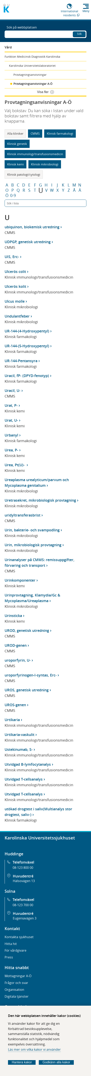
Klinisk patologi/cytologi (23, 174)
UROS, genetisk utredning (27, 690)
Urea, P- (11, 450)
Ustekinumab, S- (19, 749)
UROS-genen (15, 704)
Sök (79, 34)
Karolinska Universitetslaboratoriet (32, 66)
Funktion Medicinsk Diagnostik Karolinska (32, 56)
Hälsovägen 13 (24, 881)
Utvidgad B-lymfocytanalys (28, 764)
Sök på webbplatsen (22, 27)
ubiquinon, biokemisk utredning (32, 226)
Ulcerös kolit (15, 286)
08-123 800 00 (23, 867)
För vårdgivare (15, 950)
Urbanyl (11, 435)
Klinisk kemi (15, 164)
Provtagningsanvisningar (30, 75)
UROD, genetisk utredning (27, 630)
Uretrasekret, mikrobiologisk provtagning (40, 500)
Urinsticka (13, 615)
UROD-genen (16, 645)
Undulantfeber (17, 316)
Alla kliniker (15, 133)
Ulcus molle (15, 301)
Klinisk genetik (17, 144)
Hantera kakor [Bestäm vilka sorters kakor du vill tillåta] (22, 1062)
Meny (86, 11)
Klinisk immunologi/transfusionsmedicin (35, 154)
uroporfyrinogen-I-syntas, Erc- (31, 675)
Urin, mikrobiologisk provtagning (33, 544)
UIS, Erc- (12, 256)
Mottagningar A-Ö (18, 976)
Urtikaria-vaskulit (19, 734)
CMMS (35, 133)
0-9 (13, 195)
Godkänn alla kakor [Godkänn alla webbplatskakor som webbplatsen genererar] (56, 1062)
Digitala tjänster (17, 996)
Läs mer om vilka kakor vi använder (34, 1049)
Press (9, 957)
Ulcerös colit (15, 271)
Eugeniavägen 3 (24, 918)
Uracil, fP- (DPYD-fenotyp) (27, 375)
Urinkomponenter (20, 580)
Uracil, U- (12, 390)
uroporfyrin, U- (18, 660)
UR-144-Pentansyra (21, 360)
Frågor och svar (16, 983)
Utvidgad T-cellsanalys (24, 779)
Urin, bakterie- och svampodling (32, 530)
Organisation (14, 989)
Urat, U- (11, 420)
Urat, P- (11, 405)
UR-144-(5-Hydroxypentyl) (27, 345)
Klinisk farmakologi (60, 133)
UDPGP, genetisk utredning (28, 241)
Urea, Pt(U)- (15, 464)
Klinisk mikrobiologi (44, 164)
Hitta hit (11, 944)
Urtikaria (12, 719)
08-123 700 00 (23, 905)
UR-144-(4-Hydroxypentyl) (27, 331)
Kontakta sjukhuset (19, 937)
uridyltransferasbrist (22, 515)
